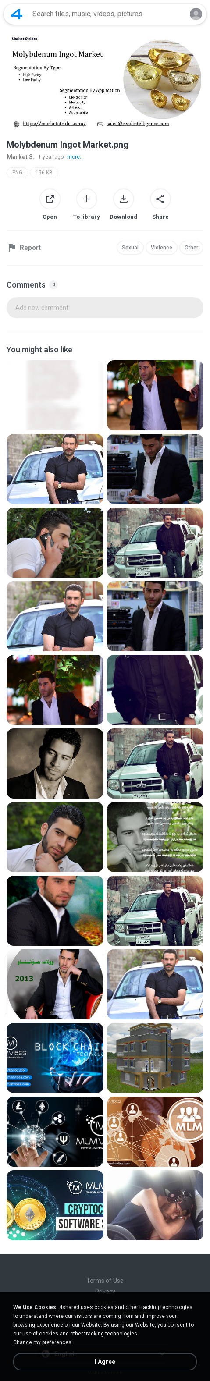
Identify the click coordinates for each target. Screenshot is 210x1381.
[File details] (55, 395)
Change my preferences (42, 1342)
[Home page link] (17, 14)
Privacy (105, 1291)
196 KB (44, 173)
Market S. (21, 156)
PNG (17, 173)
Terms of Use (105, 1280)
